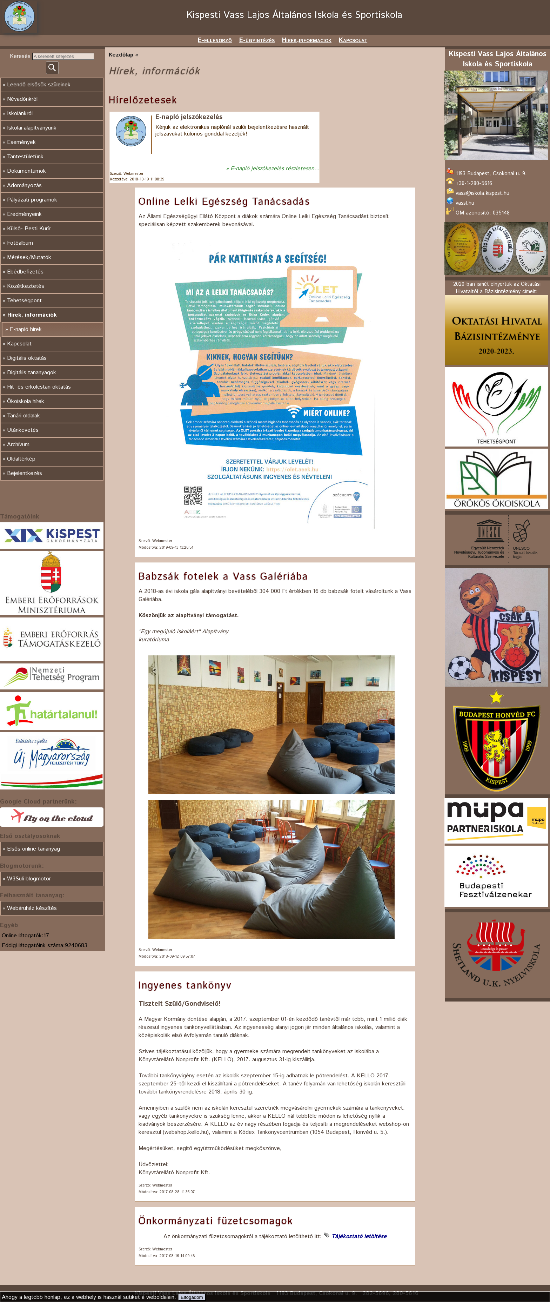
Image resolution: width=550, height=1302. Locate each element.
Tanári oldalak (23, 416)
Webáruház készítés (32, 908)
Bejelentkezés (24, 473)
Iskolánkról (20, 114)
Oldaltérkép (21, 459)
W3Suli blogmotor (29, 879)
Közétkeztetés (25, 286)
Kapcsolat (353, 40)
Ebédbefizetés (25, 272)
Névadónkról (22, 99)
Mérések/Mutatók (29, 257)
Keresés (21, 56)
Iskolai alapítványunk (31, 128)
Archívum (18, 445)
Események (21, 142)
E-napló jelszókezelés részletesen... (275, 169)
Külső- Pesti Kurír (29, 229)
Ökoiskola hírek (25, 401)
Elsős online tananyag (33, 849)
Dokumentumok (26, 171)
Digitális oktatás (27, 358)
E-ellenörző (215, 40)
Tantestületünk (25, 157)
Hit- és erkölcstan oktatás (39, 387)
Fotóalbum (20, 243)
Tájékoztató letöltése (359, 1236)
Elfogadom (192, 1297)
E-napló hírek (26, 329)
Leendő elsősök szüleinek (39, 85)
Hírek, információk (32, 315)
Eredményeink (24, 214)
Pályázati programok (32, 200)
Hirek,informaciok (306, 40)
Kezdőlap (121, 55)
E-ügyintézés (257, 40)
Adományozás (24, 185)
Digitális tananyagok (31, 373)
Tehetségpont (24, 301)
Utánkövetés (23, 430)
